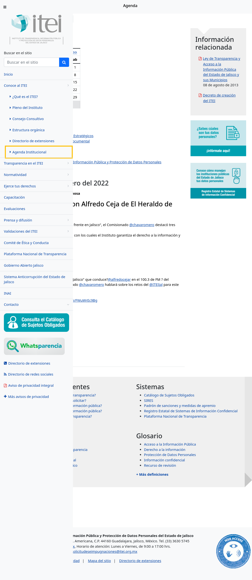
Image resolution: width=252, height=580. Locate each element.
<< (84, 52)
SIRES (185, 416)
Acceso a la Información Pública (206, 476)
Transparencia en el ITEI (37, 163)
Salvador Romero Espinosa (108, 125)
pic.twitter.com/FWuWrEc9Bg (146, 316)
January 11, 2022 (122, 260)
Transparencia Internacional (126, 491)
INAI (7, 293)
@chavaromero (115, 235)
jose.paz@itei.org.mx (98, 368)
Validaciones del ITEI (37, 231)
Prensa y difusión (37, 220)
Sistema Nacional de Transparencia (132, 481)
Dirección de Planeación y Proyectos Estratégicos (126, 135)
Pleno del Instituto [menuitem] (26, 107)
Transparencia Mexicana (123, 486)
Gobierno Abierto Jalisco (24, 265)
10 (94, 82)
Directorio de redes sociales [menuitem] (28, 374)
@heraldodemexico (158, 295)
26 (111, 97)
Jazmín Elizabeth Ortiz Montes (111, 130)
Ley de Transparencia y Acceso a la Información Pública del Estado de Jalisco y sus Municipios (232, 79)
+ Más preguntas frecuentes (119, 457)
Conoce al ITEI (37, 85)
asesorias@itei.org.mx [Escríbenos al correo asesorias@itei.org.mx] (99, 553)
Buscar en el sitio (18, 53)
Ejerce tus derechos (37, 186)
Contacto (36, 304)
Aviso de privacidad (106, 567)
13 (120, 82)
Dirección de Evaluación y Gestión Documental (125, 141)
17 (94, 89)
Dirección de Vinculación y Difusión (115, 157)
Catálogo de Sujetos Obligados (205, 411)
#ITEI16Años (111, 316)
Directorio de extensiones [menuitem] (32, 141)
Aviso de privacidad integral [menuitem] (29, 385)
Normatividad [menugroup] (37, 174)
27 (120, 97)
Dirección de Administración (110, 146)
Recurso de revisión (196, 496)
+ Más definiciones (189, 506)
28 (127, 97)
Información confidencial (200, 491)
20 (120, 89)
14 (127, 82)
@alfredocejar (92, 295)
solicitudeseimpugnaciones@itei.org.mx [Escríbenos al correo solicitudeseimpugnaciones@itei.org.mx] (147, 558)
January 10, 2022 (122, 325)
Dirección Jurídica (101, 151)
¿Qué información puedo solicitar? (131, 421)
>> (135, 52)
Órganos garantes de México (126, 496)
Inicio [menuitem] (8, 74)
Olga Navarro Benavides (106, 115)
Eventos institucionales (105, 178)
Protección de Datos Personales (206, 486)
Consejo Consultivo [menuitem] (27, 118)
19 (111, 89)
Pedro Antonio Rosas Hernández (113, 120)
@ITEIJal (178, 235)
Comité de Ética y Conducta (26, 242)
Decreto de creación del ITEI (231, 132)
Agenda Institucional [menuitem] (28, 152)
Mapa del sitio (141, 567)
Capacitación (14, 197)
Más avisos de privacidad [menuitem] (26, 396)
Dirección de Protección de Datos (114, 172)
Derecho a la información (201, 481)
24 (94, 97)
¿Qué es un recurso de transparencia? (134, 447)
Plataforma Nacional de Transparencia (35, 254)
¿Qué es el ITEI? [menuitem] (24, 96)
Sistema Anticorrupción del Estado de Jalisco (34, 279)
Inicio (88, 19)
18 (102, 89)
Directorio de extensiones (183, 567)
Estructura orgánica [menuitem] (27, 130)
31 (94, 104)
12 (111, 82)
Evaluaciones (14, 208)
